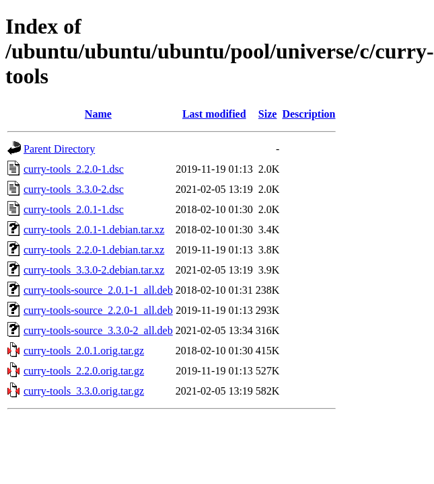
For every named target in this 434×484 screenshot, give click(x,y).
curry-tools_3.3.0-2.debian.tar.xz (94, 270)
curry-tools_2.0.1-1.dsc (74, 209)
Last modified (214, 114)
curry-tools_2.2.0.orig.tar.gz (84, 370)
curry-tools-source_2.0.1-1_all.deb (98, 290)
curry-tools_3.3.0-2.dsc (74, 189)
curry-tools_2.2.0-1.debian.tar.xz (94, 249)
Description (308, 114)
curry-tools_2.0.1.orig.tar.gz (84, 350)
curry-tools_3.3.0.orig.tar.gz (84, 391)
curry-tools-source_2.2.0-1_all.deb (98, 310)
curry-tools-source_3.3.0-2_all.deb (98, 330)
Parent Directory (59, 149)
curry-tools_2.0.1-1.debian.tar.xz (94, 229)
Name (98, 114)
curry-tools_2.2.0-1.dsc (74, 169)
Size (267, 114)
